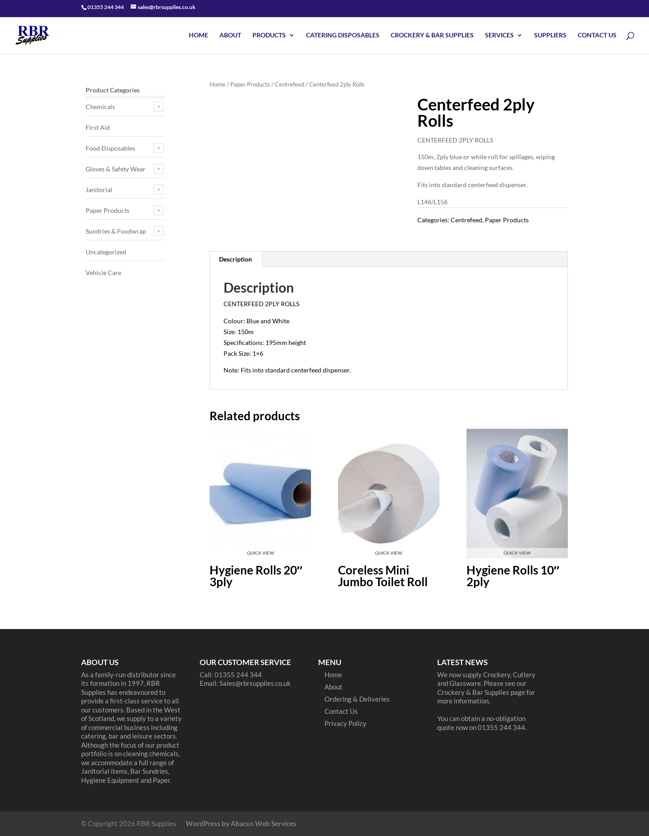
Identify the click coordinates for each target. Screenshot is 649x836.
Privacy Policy (345, 723)
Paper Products (250, 84)
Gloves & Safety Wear (116, 169)
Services (499, 35)
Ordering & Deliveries (357, 699)
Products (269, 35)
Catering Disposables (342, 35)
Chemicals (100, 106)
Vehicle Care (103, 272)
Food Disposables (110, 148)
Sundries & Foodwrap (116, 231)
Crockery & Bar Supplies (432, 35)
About (230, 35)
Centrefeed (289, 84)
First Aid (98, 127)
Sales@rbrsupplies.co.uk (255, 683)
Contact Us (597, 35)
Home (198, 35)
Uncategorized (106, 252)
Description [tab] (235, 259)
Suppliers (550, 35)
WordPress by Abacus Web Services (241, 823)
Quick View (260, 553)
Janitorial (99, 189)
